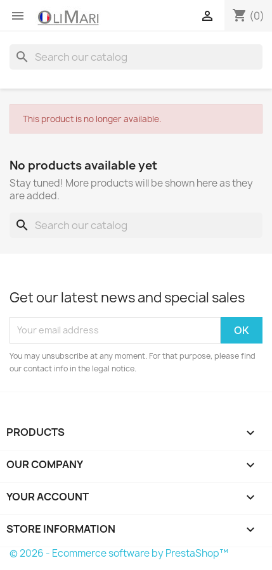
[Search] (136, 57)
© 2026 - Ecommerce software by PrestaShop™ (119, 553)
